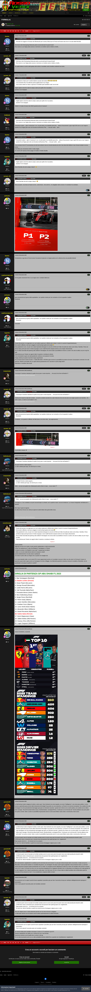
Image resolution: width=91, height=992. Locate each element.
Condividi (76, 24)
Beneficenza (17, 12)
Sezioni (4, 13)
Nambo (7, 36)
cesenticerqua (7, 523)
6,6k (7, 48)
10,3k (7, 468)
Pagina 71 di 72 (36, 31)
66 (8, 31)
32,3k (7, 68)
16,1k (7, 890)
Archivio (25, 12)
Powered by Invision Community (45, 984)
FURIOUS (7, 115)
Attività (10, 12)
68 (13, 31)
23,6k (7, 287)
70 (18, 31)
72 (23, 31)
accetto (85, 988)
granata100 (7, 802)
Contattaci (31, 12)
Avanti (26, 31)
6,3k (7, 208)
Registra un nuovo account (24, 962)
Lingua (37, 982)
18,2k (7, 383)
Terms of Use (20, 988)
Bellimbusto (7, 456)
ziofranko (7, 196)
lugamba (29, 78)
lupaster (28, 38)
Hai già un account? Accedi (74, 9)
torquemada (7, 371)
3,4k (7, 814)
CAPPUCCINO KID (7, 275)
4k (7, 169)
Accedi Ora (66, 962)
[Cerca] (72, 13)
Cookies (54, 982)
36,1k (7, 127)
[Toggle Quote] (16, 38)
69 (15, 31)
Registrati (86, 9)
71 (20, 31)
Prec (5, 31)
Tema (42, 982)
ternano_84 (10, 23)
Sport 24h (17, 25)
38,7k (7, 535)
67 (10, 31)
